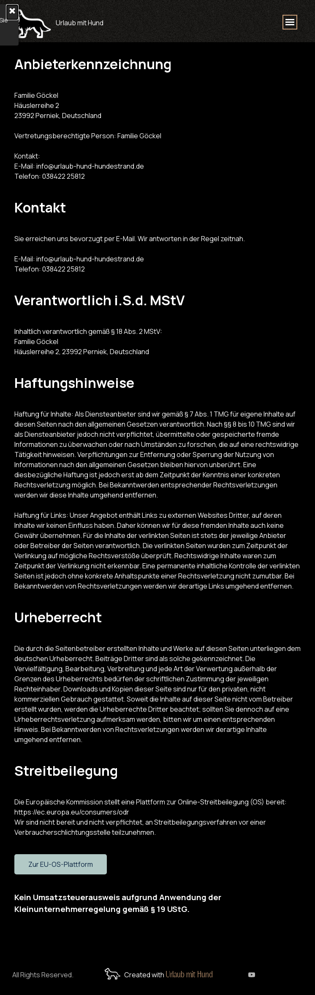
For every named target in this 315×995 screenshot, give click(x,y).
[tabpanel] (106, 21)
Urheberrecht (58, 617)
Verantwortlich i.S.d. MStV (99, 300)
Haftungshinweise (74, 383)
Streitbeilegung (66, 770)
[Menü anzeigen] (289, 22)
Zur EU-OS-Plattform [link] (60, 864)
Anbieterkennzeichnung (92, 64)
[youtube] (251, 975)
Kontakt (40, 207)
